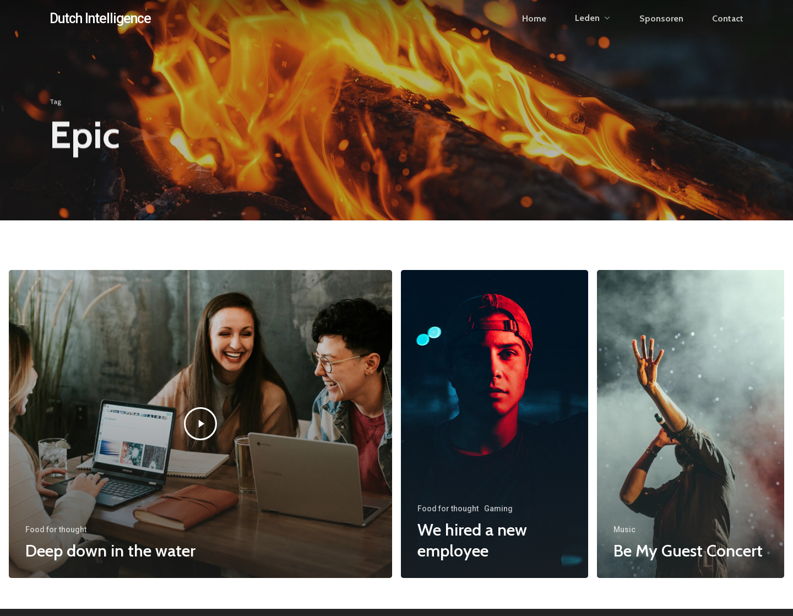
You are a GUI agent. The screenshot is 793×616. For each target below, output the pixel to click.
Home (534, 25)
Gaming (498, 508)
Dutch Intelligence (100, 26)
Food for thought (55, 529)
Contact (727, 25)
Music (624, 529)
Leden (592, 25)
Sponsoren (661, 25)
